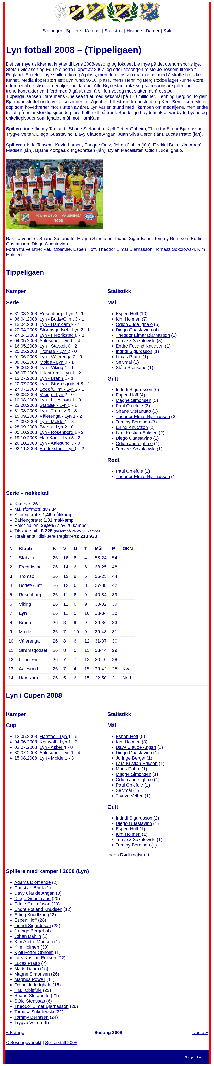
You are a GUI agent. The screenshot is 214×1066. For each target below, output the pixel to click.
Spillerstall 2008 (61, 1042)
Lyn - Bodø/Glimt (57, 319)
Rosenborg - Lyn (57, 313)
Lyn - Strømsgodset (60, 383)
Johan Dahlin (27, 936)
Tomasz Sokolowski (136, 340)
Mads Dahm (128, 768)
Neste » (200, 1032)
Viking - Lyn (52, 394)
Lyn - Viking (52, 367)
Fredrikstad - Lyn (57, 448)
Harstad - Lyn (54, 736)
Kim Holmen (128, 319)
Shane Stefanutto (133, 411)
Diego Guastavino (134, 329)
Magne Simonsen (133, 400)
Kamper (93, 30)
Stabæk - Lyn (54, 405)
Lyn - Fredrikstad (57, 335)
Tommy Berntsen (133, 421)
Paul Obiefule (129, 405)
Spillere (73, 30)
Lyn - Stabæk (54, 346)
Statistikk (114, 30)
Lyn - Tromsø (54, 410)
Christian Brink (29, 887)
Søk (167, 30)
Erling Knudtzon (132, 427)
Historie (134, 30)
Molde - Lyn (52, 362)
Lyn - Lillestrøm (56, 399)
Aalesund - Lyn (55, 340)
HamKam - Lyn (55, 437)
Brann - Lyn (52, 426)
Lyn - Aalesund (55, 443)
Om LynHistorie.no (195, 1057)
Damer (152, 30)
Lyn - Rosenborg (57, 432)
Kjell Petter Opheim (34, 952)
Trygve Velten (129, 795)
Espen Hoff (127, 313)
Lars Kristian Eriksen (137, 432)
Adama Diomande (32, 882)
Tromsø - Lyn (54, 351)
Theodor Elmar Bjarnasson (143, 335)
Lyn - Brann (52, 378)
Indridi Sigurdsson (134, 351)
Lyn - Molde (52, 421)
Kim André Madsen (33, 941)
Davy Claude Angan (136, 747)
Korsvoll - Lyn (54, 741)
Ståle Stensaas (131, 367)
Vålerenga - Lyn (56, 416)
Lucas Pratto (128, 356)
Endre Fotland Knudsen (140, 346)
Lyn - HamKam (55, 324)
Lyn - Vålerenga (56, 356)
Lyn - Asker (51, 747)
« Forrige (15, 1032)
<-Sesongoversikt (23, 1042)
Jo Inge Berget (130, 758)
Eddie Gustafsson (32, 903)
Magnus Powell (29, 979)
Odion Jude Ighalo (134, 324)
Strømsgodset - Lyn (60, 329)
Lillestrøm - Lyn (56, 373)
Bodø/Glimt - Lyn (57, 389)
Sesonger (52, 30)
